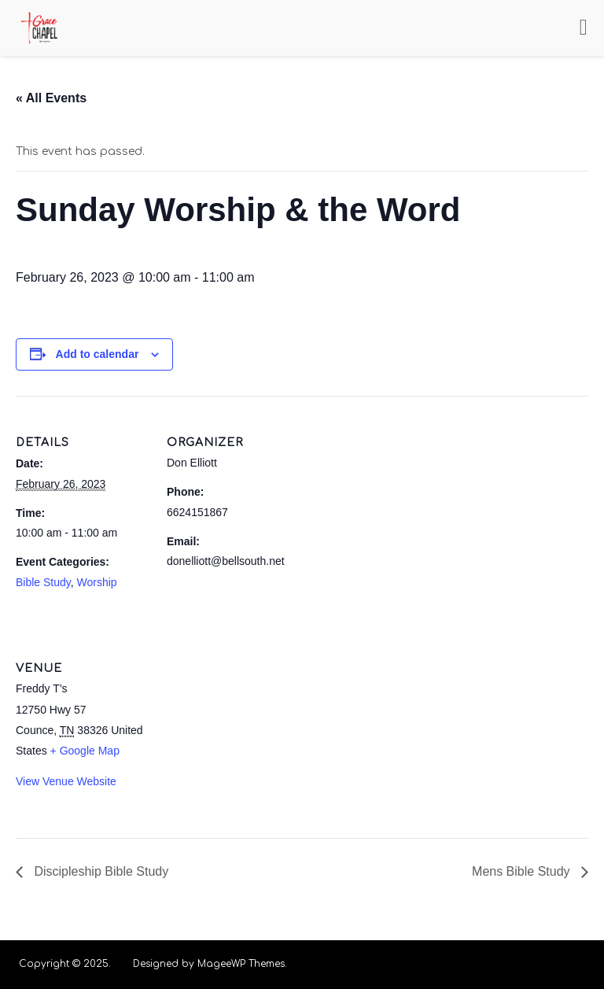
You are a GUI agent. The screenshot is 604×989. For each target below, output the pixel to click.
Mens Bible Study (522, 871)
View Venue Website (66, 781)
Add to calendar (97, 354)
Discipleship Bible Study (99, 871)
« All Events (51, 98)
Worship (97, 582)
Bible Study (43, 582)
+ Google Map (85, 750)
